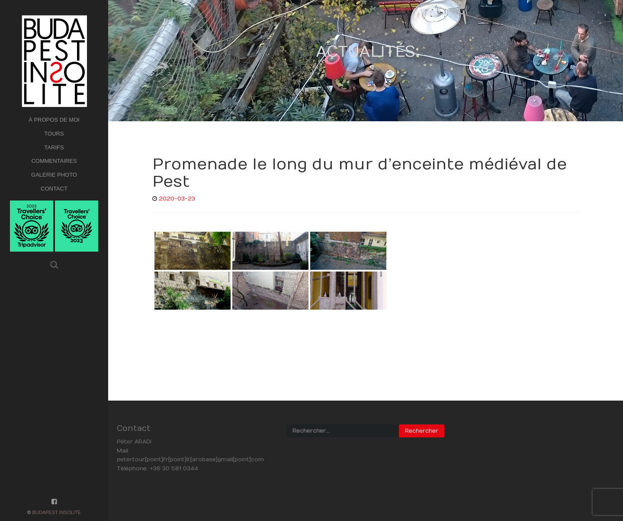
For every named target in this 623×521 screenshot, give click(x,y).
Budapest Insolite (56, 512)
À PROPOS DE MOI (54, 119)
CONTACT (54, 188)
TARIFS (54, 147)
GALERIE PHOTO (54, 175)
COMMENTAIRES (54, 161)
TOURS (54, 133)
